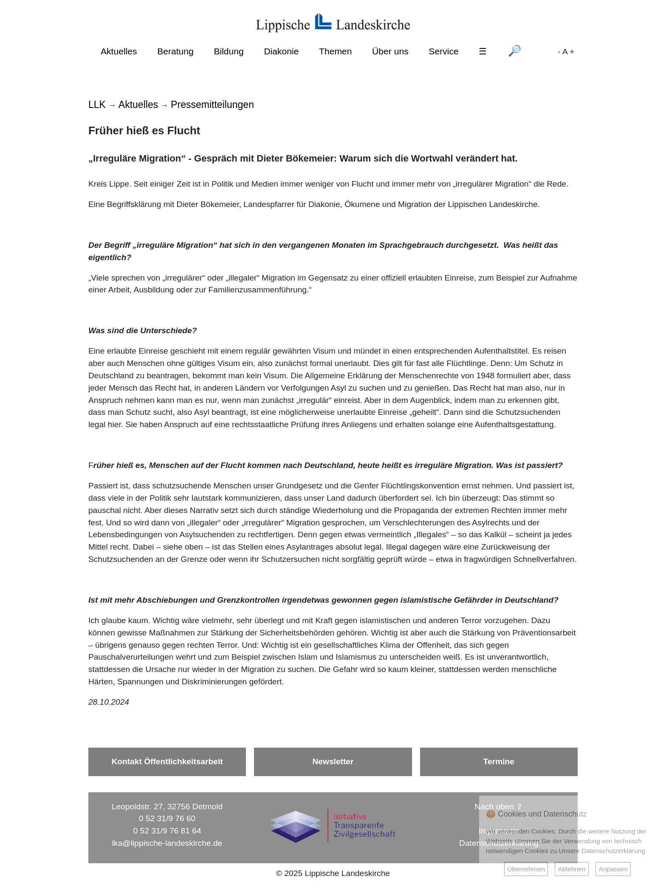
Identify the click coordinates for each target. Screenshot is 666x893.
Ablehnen (572, 869)
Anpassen (612, 869)
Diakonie (281, 51)
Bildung (228, 51)
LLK (97, 104)
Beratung (175, 51)
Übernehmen (526, 869)
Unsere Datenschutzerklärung (602, 850)
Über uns (390, 51)
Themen (335, 51)
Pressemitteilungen (212, 104)
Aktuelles (119, 51)
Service (443, 51)
